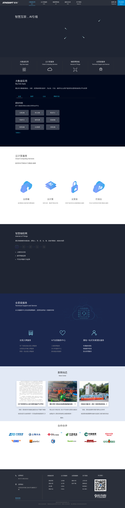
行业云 (62, 489)
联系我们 (85, 486)
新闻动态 (85, 483)
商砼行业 (56, 96)
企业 (19, 96)
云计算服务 (44, 3)
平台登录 (121, 3)
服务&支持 (68, 3)
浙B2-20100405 (42, 504)
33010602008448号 (82, 504)
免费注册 (113, 3)
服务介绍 (74, 480)
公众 (44, 96)
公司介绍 (85, 480)
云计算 (62, 483)
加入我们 (85, 489)
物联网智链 (56, 3)
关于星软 (78, 3)
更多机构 (17, 498)
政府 (31, 96)
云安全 (62, 486)
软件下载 (74, 483)
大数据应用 (32, 3)
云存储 (62, 480)
